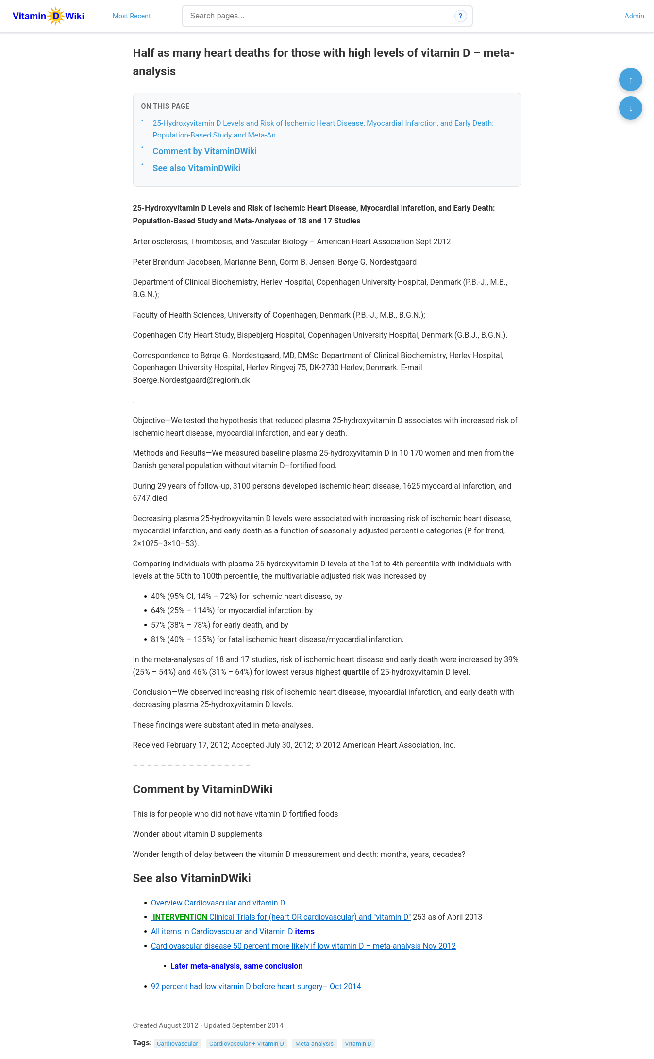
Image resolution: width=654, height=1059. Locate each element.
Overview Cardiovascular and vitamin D (218, 902)
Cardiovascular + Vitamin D (246, 1043)
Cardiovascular (177, 1043)
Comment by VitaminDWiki (205, 151)
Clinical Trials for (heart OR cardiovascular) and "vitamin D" (281, 917)
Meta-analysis (314, 1043)
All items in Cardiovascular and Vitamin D (222, 931)
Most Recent (132, 16)
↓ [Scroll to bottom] (630, 107)
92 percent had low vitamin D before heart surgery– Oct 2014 (256, 986)
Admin (634, 16)
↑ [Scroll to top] (630, 79)
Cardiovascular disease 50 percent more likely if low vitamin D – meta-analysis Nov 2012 (303, 946)
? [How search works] (460, 16)
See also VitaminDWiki (197, 168)
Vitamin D (358, 1043)
